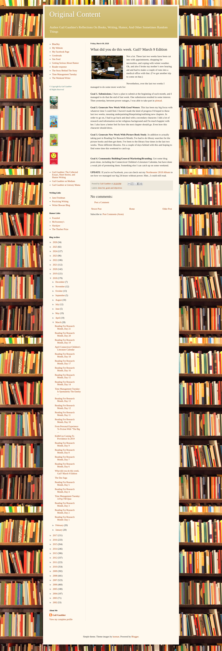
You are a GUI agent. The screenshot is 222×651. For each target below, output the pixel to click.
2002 (55, 602)
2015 (55, 544)
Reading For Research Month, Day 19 (64, 341)
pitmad (158, 100)
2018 (55, 278)
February (59, 525)
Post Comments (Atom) (113, 214)
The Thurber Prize (60, 229)
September (60, 295)
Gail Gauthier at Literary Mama (66, 185)
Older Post (167, 209)
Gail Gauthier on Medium (63, 181)
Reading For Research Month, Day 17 (64, 362)
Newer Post (96, 209)
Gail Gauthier (59, 615)
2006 (55, 584)
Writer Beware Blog (61, 205)
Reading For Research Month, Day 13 (64, 399)
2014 (55, 549)
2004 (55, 593)
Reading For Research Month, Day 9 (64, 444)
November (60, 286)
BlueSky (56, 44)
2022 (55, 260)
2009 (55, 571)
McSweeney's (58, 222)
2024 (55, 251)
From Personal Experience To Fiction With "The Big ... (67, 429)
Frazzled (56, 218)
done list (101, 188)
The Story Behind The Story (64, 70)
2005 (55, 589)
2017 (55, 535)
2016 (55, 540)
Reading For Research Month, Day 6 (64, 465)
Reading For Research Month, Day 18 (64, 355)
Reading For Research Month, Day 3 (64, 504)
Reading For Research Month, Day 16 (64, 369)
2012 (55, 558)
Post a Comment (101, 202)
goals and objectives (114, 188)
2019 (55, 273)
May (57, 313)
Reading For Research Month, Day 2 (64, 511)
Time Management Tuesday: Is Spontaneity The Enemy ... (68, 392)
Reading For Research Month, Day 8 (64, 451)
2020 (55, 269)
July (57, 304)
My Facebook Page (60, 52)
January (59, 530)
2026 (55, 242)
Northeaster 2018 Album (158, 172)
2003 (55, 598)
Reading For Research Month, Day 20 (64, 334)
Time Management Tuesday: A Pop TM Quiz (67, 497)
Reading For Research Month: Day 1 (64, 518)
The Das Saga (61, 478)
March (58, 322)
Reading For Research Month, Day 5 (64, 483)
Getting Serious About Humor (65, 63)
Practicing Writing (60, 201)
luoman (116, 636)
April (58, 318)
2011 (55, 562)
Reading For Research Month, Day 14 (64, 383)
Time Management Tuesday (64, 74)
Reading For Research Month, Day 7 (64, 458)
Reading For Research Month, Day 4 (64, 490)
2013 (55, 553)
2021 (55, 265)
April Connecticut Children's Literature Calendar (67, 348)
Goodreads (57, 55)
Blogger (134, 636)
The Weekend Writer (61, 78)
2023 (55, 256)
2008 (55, 576)
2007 (55, 580)
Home (132, 209)
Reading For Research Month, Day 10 (64, 420)
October (59, 291)
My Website (57, 48)
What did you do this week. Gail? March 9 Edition (67, 472)
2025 (55, 247)
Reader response (59, 67)
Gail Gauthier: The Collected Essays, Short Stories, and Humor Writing (65, 175)
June (57, 309)
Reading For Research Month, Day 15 (64, 376)
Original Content (75, 14)
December (60, 282)
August (58, 300)
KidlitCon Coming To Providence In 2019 (65, 437)
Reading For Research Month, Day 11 (64, 413)
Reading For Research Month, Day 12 (64, 406)
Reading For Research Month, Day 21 (64, 327)
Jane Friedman (58, 198)
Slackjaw (56, 225)
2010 (55, 567)
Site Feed (56, 59)
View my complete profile (61, 619)
